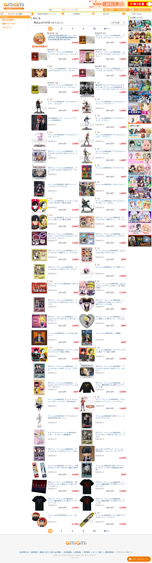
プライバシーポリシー (125, 552)
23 (94, 29)
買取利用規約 (109, 552)
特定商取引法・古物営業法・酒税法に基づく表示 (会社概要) (40, 552)
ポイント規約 (97, 552)
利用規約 (87, 552)
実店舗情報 (68, 552)
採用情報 (78, 552)
